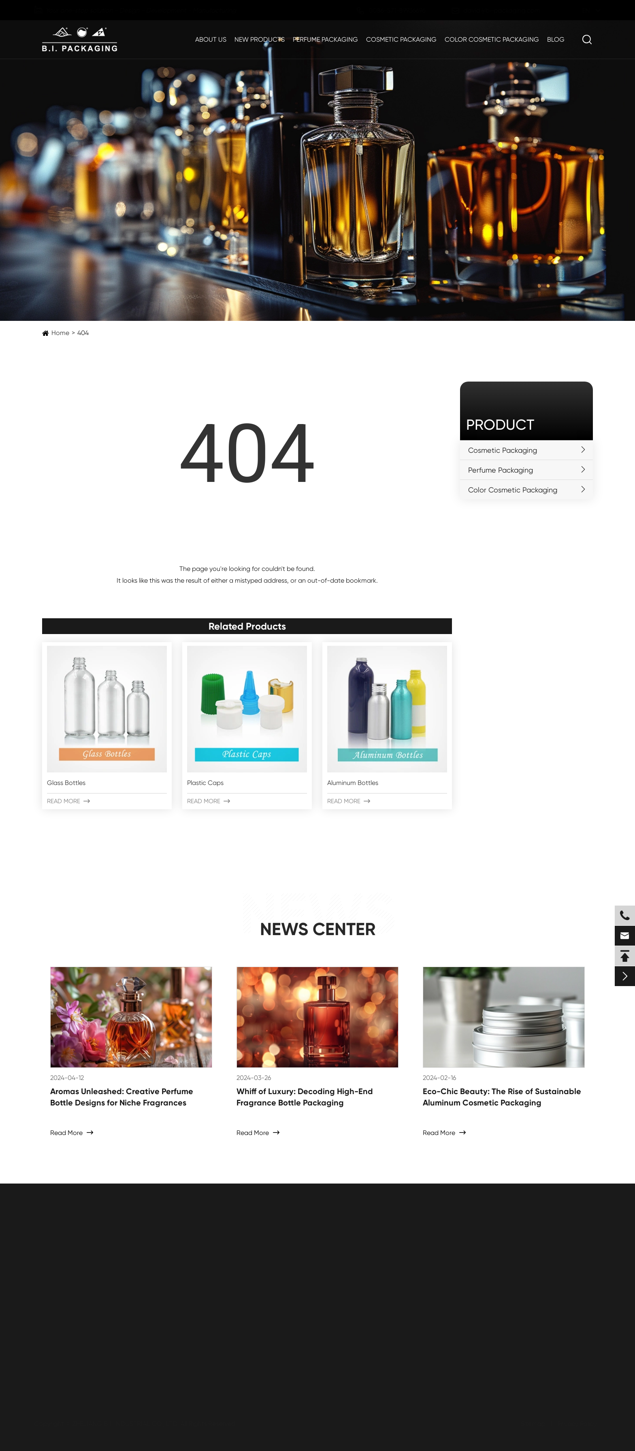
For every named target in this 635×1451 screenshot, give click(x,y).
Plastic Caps (205, 783)
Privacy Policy (575, 1424)
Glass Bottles (66, 783)
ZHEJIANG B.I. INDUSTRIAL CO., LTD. (127, 1424)
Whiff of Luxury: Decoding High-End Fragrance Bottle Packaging (305, 1096)
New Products (259, 39)
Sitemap (531, 1424)
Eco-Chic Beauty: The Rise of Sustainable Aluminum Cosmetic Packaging (502, 1096)
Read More (68, 801)
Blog (556, 39)
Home (60, 333)
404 (83, 333)
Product (500, 424)
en (579, 11)
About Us (210, 39)
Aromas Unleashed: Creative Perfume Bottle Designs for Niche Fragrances (121, 1096)
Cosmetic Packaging (401, 39)
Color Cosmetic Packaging (492, 39)
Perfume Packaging (325, 39)
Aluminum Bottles (352, 783)
